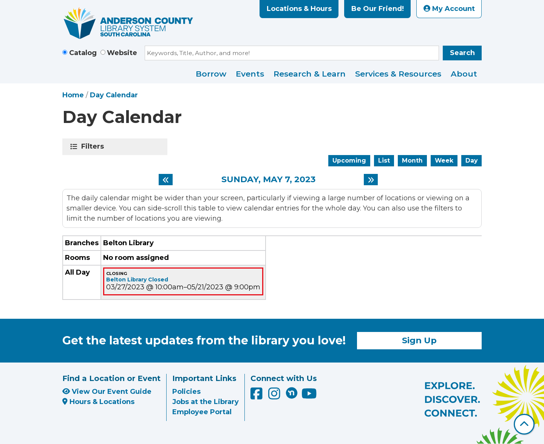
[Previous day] (166, 179)
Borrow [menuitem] (211, 73)
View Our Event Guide (106, 391)
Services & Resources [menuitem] (398, 73)
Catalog (83, 53)
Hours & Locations (98, 402)
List (384, 160)
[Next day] (371, 179)
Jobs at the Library (205, 402)
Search (462, 53)
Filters (94, 146)
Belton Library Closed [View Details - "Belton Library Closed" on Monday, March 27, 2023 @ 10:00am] (137, 279)
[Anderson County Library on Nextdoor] (292, 393)
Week (444, 160)
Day (471, 160)
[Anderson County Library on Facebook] (257, 396)
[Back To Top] (524, 424)
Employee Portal (202, 412)
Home (73, 95)
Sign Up (419, 340)
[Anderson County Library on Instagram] (275, 396)
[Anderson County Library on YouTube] (309, 396)
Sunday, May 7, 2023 (268, 179)
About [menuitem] (464, 73)
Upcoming (349, 160)
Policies (186, 391)
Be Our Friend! (377, 9)
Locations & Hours (299, 9)
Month (412, 160)
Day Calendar (114, 95)
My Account (449, 9)
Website (122, 53)
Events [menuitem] (250, 73)
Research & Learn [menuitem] (310, 73)
